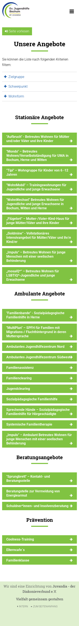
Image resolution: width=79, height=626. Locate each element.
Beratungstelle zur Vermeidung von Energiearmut (33, 493)
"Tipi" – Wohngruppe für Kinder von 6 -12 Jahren (37, 172)
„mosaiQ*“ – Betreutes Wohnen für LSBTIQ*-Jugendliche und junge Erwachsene (32, 275)
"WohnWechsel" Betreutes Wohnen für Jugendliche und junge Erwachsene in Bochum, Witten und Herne (35, 204)
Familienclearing (19, 378)
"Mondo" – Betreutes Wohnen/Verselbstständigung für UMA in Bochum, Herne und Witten (37, 155)
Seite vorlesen (17, 31)
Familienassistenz (20, 368)
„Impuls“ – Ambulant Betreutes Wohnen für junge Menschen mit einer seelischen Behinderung (39, 439)
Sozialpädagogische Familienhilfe (32, 399)
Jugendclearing (18, 389)
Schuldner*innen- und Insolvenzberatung (37, 506)
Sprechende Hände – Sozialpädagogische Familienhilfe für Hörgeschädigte (38, 412)
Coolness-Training (20, 539)
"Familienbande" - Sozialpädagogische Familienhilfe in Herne (35, 315)
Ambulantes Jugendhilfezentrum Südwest (38, 357)
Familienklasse (17, 560)
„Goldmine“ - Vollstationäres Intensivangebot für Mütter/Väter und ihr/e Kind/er (38, 237)
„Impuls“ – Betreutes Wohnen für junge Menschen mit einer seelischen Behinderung (36, 256)
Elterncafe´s (15, 550)
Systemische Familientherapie (29, 424)
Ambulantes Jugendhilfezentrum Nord (35, 347)
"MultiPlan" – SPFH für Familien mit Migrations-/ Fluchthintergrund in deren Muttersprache (36, 332)
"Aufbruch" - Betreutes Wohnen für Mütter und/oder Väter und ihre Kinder (37, 139)
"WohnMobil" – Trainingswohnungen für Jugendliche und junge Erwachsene (36, 187)
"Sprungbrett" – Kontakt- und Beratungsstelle (28, 478)
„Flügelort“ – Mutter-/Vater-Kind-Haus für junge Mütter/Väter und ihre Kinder (37, 221)
